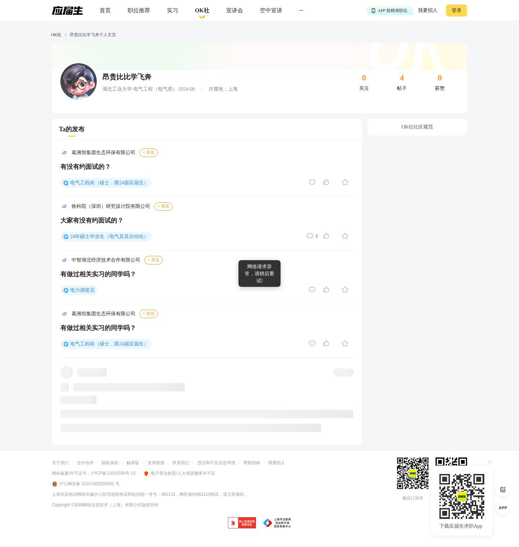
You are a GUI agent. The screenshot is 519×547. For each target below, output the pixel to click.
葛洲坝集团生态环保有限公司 (103, 152)
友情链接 (156, 462)
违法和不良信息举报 (216, 462)
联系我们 (181, 462)
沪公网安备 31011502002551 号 (86, 484)
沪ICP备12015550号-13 (113, 473)
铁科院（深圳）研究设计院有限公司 (111, 206)
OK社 (56, 34)
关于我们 (60, 462)
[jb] (242, 523)
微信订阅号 (412, 498)
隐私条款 (110, 462)
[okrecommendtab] (202, 10)
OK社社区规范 (417, 127)
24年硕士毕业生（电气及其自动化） (109, 236)
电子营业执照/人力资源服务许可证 (179, 473)
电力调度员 (82, 290)
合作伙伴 (85, 462)
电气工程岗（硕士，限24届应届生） (109, 182)
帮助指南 (251, 462)
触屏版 (133, 462)
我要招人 (428, 10)
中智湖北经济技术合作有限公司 (106, 260)
